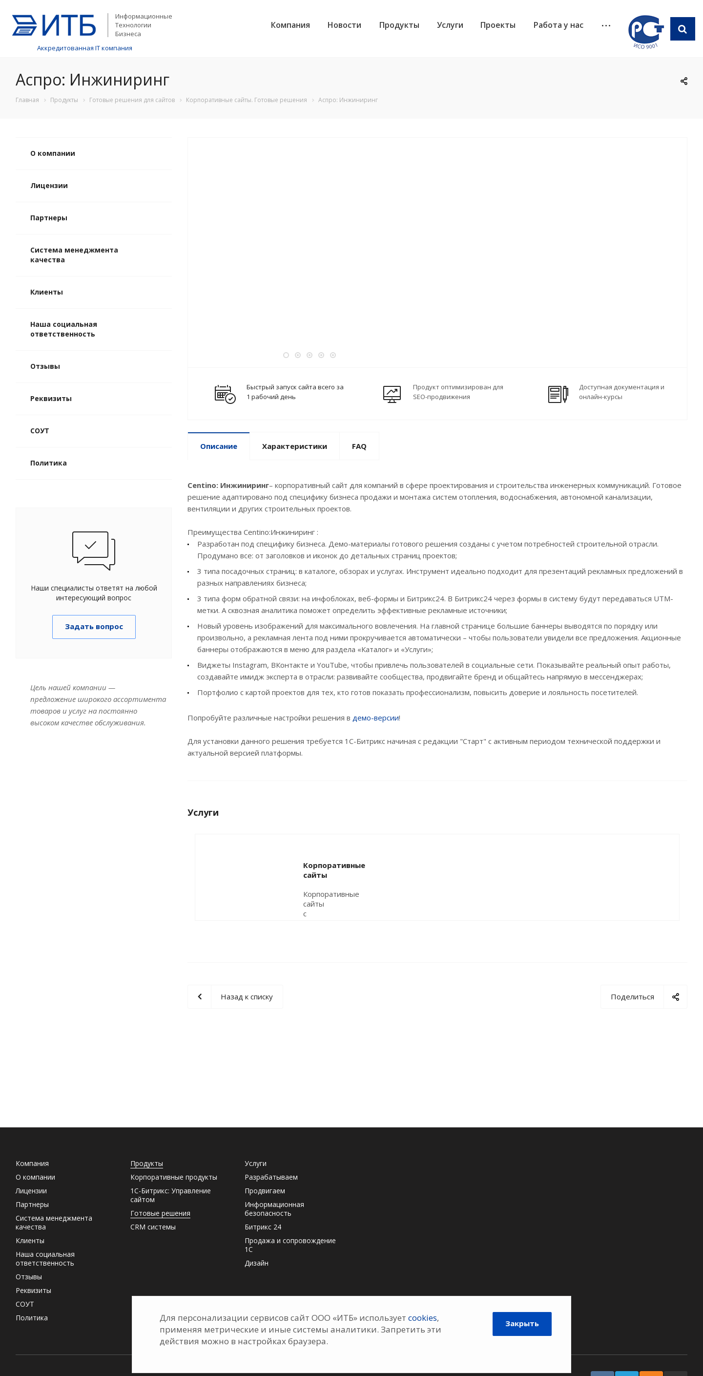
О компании (52, 153)
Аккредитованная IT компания (84, 47)
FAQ (359, 446)
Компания (290, 25)
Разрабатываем (271, 1177)
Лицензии (49, 185)
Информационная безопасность (274, 1209)
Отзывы (45, 366)
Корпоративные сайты (347, 865)
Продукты (399, 25)
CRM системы (153, 1226)
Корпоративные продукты (173, 1177)
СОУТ (39, 430)
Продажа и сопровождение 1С (290, 1245)
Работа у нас (558, 25)
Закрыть (522, 1323)
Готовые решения (160, 1213)
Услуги (450, 25)
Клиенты (46, 291)
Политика (48, 462)
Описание (218, 446)
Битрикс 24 (263, 1226)
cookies (422, 1317)
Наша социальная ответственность (63, 329)
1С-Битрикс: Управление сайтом (170, 1195)
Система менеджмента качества (74, 254)
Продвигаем (265, 1190)
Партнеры (48, 217)
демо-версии (375, 717)
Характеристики (294, 446)
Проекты (498, 25)
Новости (344, 25)
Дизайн (257, 1263)
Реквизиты (51, 398)
